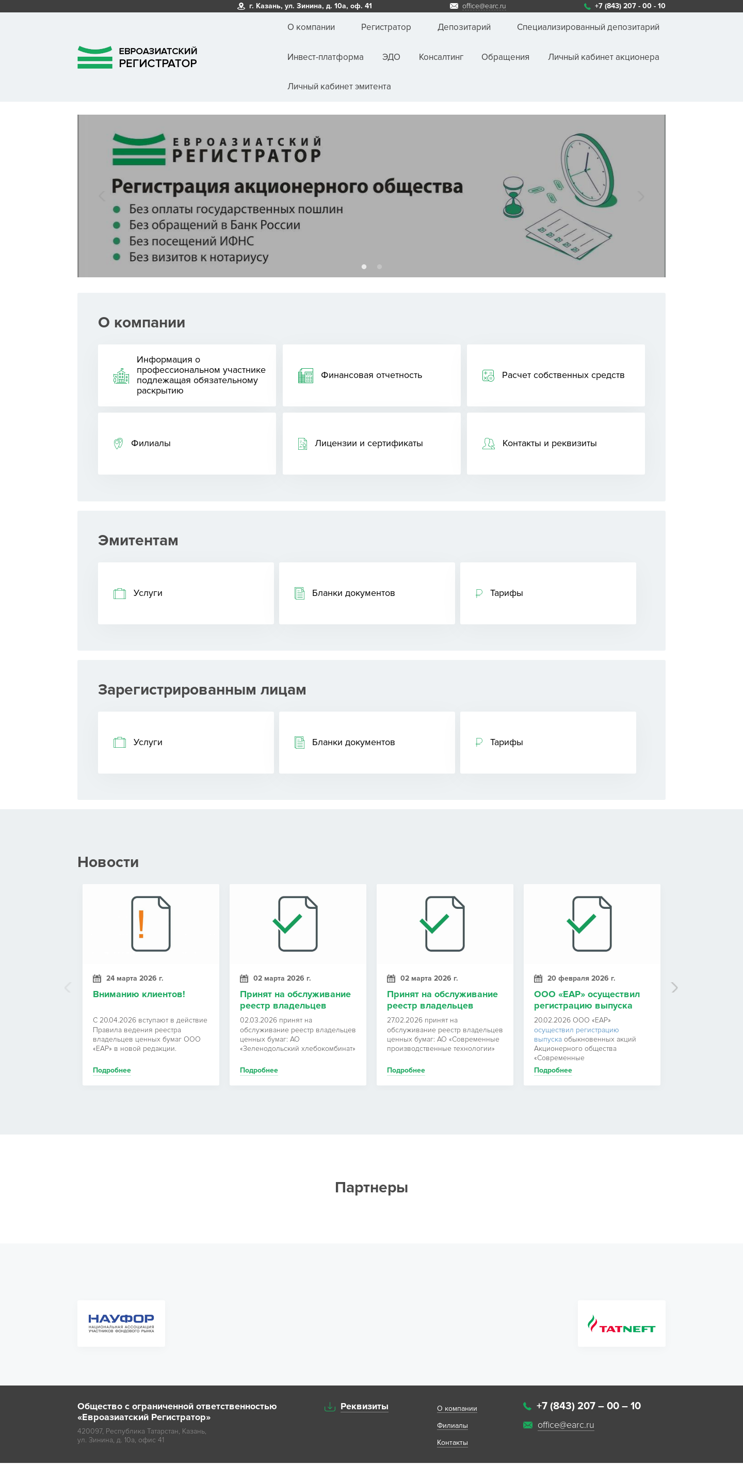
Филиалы (452, 1427)
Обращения (505, 57)
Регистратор (386, 27)
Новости (108, 863)
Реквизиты (365, 1407)
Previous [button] (103, 196)
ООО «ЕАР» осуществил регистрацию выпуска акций (587, 1001)
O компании (457, 1410)
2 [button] (379, 267)
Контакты (452, 1444)
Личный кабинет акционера (603, 57)
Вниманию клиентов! (139, 995)
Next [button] (640, 196)
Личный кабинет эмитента (339, 86)
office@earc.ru (484, 6)
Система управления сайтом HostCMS (594, 1445)
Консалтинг (441, 57)
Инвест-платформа (325, 57)
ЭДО (391, 57)
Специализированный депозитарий (588, 27)
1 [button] (364, 267)
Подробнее (112, 1072)
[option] (371, 196)
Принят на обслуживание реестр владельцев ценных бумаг (295, 1001)
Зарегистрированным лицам (202, 690)
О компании (311, 27)
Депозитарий (464, 27)
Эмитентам (138, 540)
